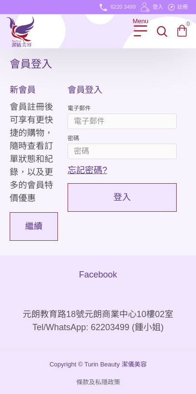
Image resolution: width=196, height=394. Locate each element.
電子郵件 (79, 108)
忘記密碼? (87, 170)
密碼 (73, 138)
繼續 (33, 226)
